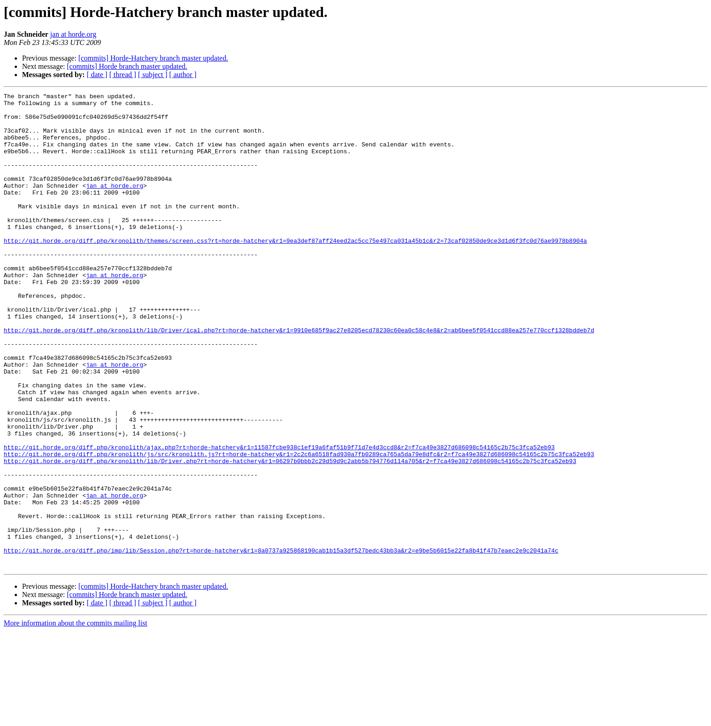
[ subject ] (152, 74)
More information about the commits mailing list (75, 718)
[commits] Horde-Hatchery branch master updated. (153, 58)
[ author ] (183, 74)
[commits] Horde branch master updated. (127, 66)
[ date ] (97, 74)
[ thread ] (122, 74)
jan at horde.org (73, 34)
